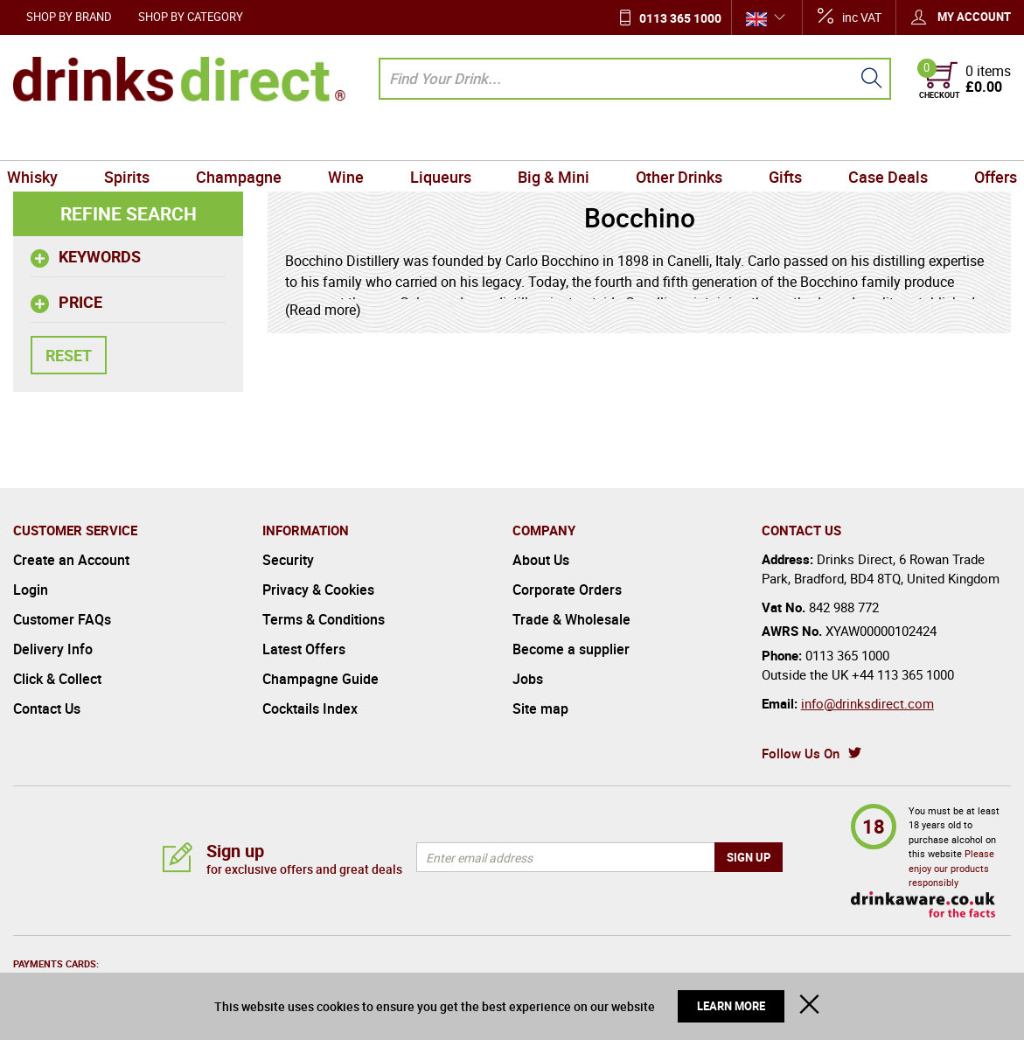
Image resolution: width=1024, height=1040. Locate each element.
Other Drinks (674, 139)
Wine (350, 139)
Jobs (527, 678)
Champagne (246, 139)
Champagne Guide (320, 678)
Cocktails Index (310, 708)
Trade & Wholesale (571, 619)
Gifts (778, 139)
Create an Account (71, 559)
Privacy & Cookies (318, 589)
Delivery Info (53, 649)
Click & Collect (57, 678)
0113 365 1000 (680, 18)
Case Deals (877, 139)
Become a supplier (571, 649)
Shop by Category (190, 16)
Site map (540, 708)
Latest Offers (303, 649)
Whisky (45, 139)
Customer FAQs (62, 619)
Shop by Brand (69, 16)
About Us (540, 559)
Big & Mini (552, 139)
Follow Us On (800, 753)
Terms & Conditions (323, 619)
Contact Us (46, 708)
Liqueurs (442, 139)
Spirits (137, 139)
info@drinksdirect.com (867, 703)
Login (30, 589)
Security (288, 559)
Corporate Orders (567, 589)
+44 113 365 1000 (903, 674)
